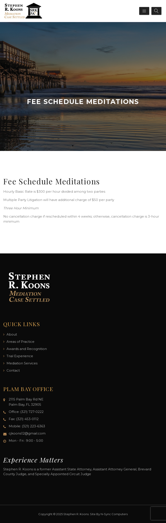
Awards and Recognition (27, 349)
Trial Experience (20, 356)
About (12, 334)
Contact (13, 370)
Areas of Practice (20, 341)
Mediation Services (22, 363)
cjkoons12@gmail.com (27, 433)
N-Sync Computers (114, 514)
